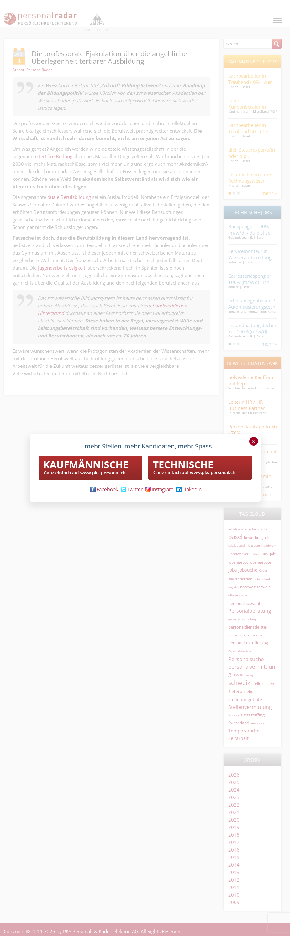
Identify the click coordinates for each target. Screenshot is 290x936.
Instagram (159, 489)
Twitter (132, 489)
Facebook (104, 489)
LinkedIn (189, 489)
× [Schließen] (253, 441)
